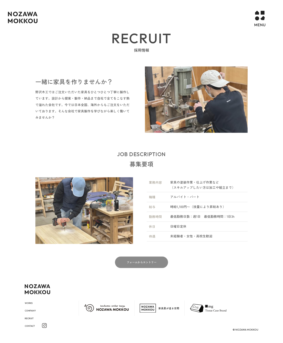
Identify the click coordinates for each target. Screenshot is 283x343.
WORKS (30, 303)
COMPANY (32, 310)
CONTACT (31, 326)
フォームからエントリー (141, 268)
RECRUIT (31, 318)
